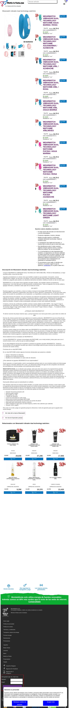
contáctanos (47, 265)
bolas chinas (6, 647)
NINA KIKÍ (13, 484)
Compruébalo (34, 602)
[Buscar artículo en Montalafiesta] (42, 1)
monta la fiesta (7, 656)
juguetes (5, 644)
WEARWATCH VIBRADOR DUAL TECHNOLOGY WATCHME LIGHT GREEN (51, 213)
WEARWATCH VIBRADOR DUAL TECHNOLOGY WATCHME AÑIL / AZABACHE (51, 64)
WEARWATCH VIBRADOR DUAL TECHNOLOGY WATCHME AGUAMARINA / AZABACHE (51, 42)
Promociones (6, 641)
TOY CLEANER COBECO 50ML (55, 478)
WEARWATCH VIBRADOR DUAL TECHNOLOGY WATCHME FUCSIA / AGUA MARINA (51, 148)
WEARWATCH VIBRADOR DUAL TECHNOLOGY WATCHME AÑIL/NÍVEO (51, 126)
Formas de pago (7, 635)
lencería (5, 650)
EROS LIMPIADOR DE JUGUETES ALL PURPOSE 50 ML (34, 478)
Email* (3, 682)
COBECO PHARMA (55, 484)
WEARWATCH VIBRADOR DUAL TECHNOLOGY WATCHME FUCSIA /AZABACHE (51, 191)
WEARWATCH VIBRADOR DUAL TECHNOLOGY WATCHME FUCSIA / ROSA (51, 169)
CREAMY (34, 450)
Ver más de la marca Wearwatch (13, 413)
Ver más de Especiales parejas (12, 418)
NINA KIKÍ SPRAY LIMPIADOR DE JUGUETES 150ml (12, 478)
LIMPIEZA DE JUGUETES (13, 486)
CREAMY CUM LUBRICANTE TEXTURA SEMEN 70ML (55, 445)
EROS (34, 484)
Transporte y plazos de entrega (11, 632)
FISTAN (13, 450)
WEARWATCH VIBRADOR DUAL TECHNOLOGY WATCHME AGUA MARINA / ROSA (51, 20)
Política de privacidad (8, 624)
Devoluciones (6, 638)
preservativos (6, 659)
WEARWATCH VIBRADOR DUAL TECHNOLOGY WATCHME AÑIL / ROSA (51, 84)
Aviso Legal (6, 621)
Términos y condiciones (9, 629)
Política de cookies (8, 626)
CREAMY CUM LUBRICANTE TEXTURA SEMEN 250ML (34, 445)
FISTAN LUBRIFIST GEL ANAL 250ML (13, 444)
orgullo (5, 662)
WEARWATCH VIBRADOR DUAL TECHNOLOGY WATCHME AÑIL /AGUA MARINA (51, 105)
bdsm (4, 653)
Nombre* (4, 679)
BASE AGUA (13, 453)
